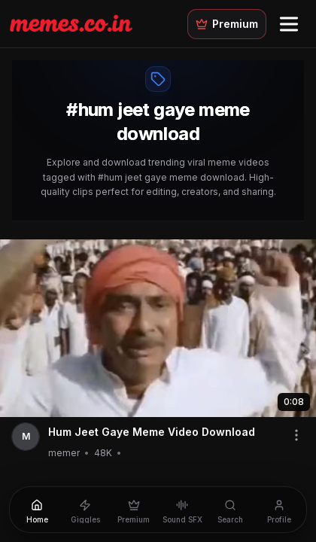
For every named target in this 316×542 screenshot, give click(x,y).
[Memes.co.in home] (71, 23)
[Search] (230, 510)
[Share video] (296, 435)
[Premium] (133, 510)
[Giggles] (85, 510)
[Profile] (279, 510)
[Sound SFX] (182, 510)
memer (64, 452)
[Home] (36, 510)
